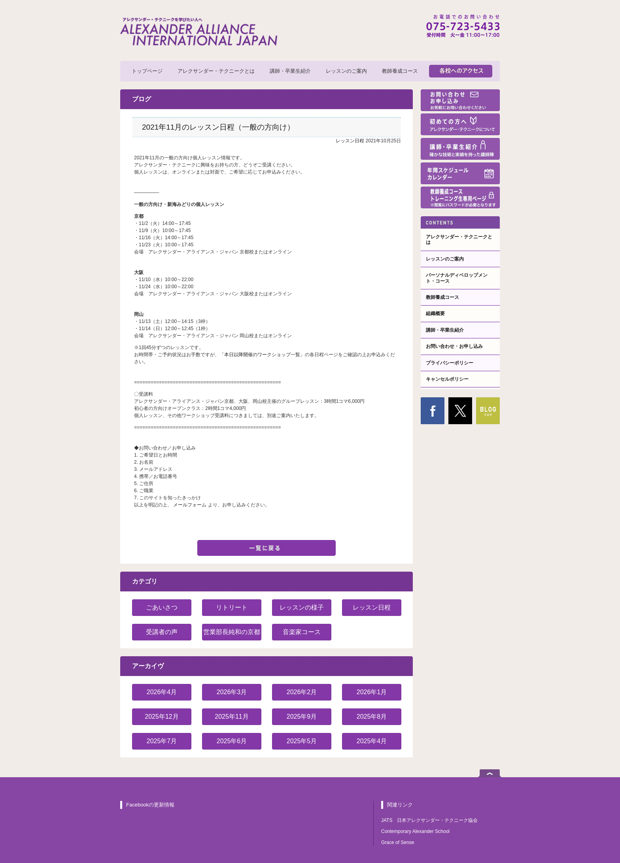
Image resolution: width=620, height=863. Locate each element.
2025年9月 (302, 716)
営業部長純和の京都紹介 (231, 634)
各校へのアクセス (460, 71)
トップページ (147, 71)
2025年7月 (162, 741)
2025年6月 (232, 741)
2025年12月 (161, 716)
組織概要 (435, 313)
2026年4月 (162, 692)
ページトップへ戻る (490, 773)
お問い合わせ (460, 100)
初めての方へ (460, 124)
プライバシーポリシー (449, 363)
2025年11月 (231, 716)
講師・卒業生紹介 (290, 71)
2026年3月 (232, 692)
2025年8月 (372, 716)
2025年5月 (302, 741)
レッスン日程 (350, 141)
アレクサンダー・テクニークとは (216, 71)
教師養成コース (400, 71)
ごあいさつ (162, 607)
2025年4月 (372, 741)
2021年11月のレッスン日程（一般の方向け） (218, 127)
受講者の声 (162, 632)
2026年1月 (372, 692)
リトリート (232, 607)
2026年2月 (302, 692)
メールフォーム (190, 505)
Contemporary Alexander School (415, 831)
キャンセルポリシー (447, 379)
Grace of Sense (397, 842)
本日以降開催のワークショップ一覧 (262, 354)
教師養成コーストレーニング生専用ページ (460, 197)
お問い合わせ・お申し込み (454, 346)
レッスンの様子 (302, 607)
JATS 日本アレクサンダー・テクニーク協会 (429, 820)
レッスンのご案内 (346, 71)
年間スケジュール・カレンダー (460, 173)
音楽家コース (302, 632)
